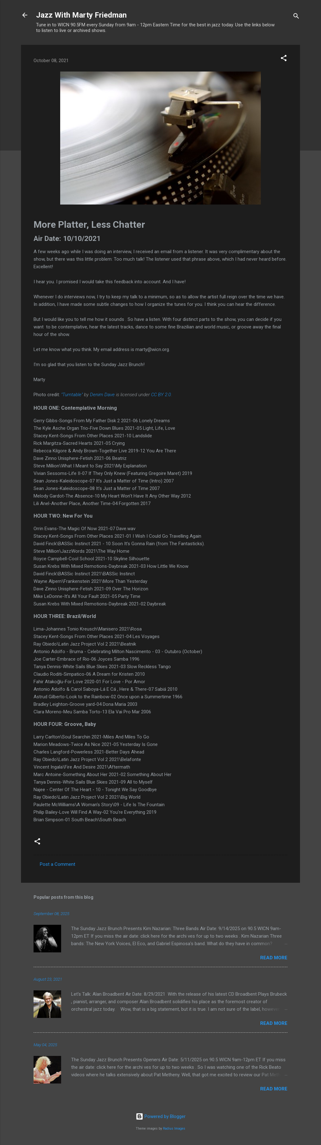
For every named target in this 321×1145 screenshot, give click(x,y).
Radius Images (174, 1128)
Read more (273, 958)
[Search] (296, 17)
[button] (283, 59)
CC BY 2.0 (161, 394)
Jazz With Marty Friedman (81, 15)
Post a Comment (57, 864)
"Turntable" (72, 394)
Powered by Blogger (161, 1116)
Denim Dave (102, 394)
